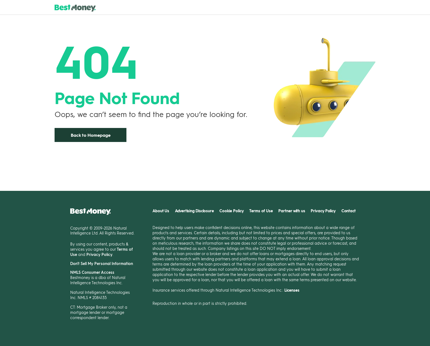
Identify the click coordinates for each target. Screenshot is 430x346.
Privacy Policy (99, 254)
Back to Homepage (91, 135)
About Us (160, 210)
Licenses (291, 290)
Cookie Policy (231, 210)
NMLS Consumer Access (92, 272)
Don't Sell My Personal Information (101, 263)
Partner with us (291, 210)
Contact (348, 210)
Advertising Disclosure (194, 210)
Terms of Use (261, 210)
